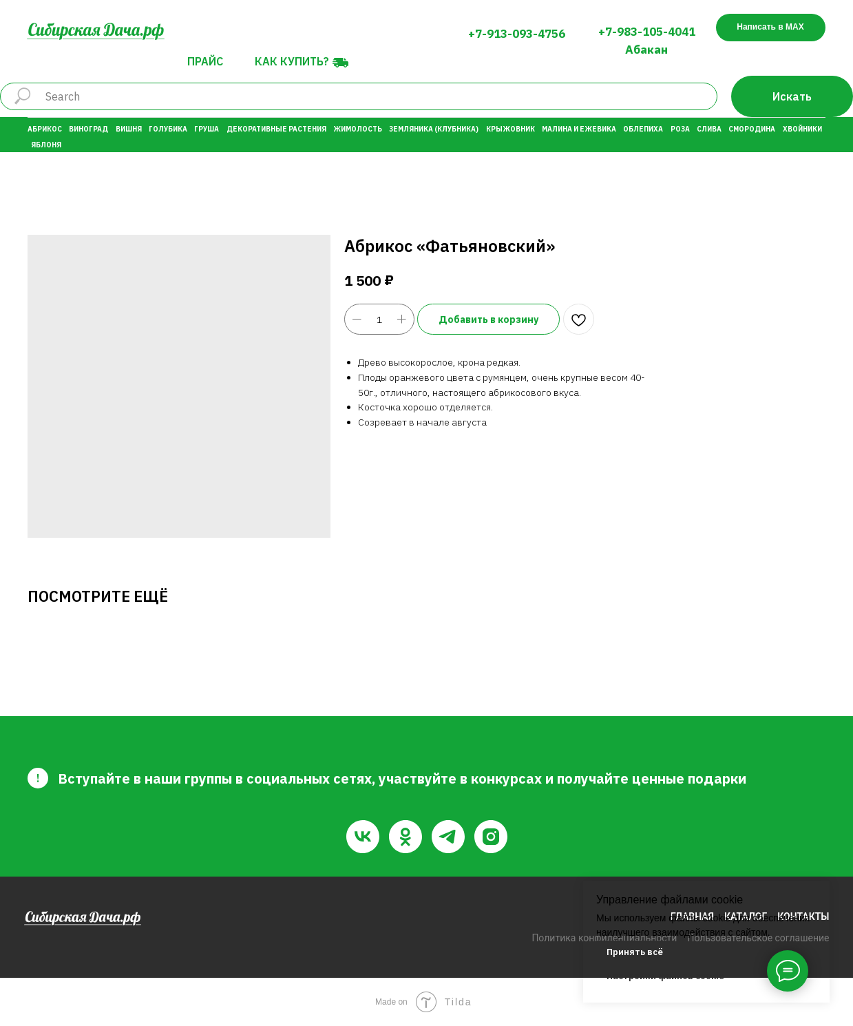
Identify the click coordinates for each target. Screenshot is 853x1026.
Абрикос (45, 129)
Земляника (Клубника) (433, 129)
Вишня (129, 129)
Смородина (751, 129)
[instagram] (490, 836)
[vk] (362, 836)
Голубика (168, 129)
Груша (206, 129)
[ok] (405, 836)
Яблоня (46, 144)
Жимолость (357, 129)
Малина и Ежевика (579, 129)
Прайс (205, 61)
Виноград (88, 129)
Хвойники (802, 129)
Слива (709, 129)
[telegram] (448, 836)
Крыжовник (510, 129)
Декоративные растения (276, 129)
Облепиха (643, 129)
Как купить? (292, 61)
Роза (680, 129)
